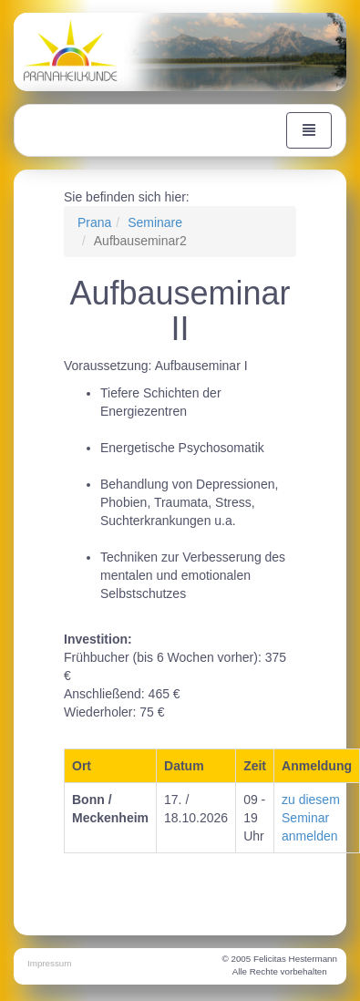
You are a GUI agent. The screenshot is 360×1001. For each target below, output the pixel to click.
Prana (94, 222)
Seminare (155, 222)
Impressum (49, 963)
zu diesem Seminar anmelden (311, 817)
